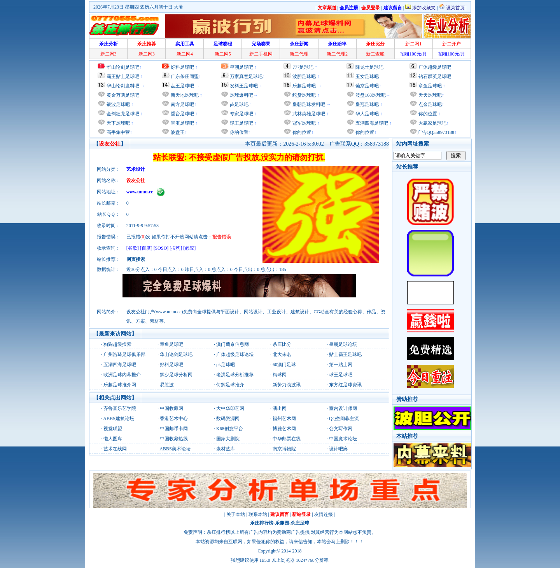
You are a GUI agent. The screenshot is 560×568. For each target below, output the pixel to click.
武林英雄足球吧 (308, 113)
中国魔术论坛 (343, 438)
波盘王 (177, 132)
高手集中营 (117, 132)
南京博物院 (284, 449)
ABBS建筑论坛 (118, 418)
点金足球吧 (429, 104)
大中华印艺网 (230, 408)
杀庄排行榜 (261, 523)
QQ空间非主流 (344, 418)
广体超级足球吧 (434, 67)
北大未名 (282, 354)
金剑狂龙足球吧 (122, 113)
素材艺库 (225, 449)
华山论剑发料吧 (123, 86)
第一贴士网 (340, 364)
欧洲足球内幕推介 (122, 374)
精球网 (280, 374)
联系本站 (257, 514)
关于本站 (235, 514)
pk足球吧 (238, 104)
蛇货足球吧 (304, 95)
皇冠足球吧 (366, 104)
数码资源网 (228, 418)
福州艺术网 (284, 418)
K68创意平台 (229, 428)
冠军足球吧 (303, 123)
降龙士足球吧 (369, 67)
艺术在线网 (115, 449)
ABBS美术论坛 (174, 449)
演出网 (280, 408)
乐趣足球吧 (304, 86)
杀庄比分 (282, 344)
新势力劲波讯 (287, 384)
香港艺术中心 (174, 418)
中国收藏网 (171, 408)
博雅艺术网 (284, 428)
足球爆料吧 (241, 95)
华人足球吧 (366, 113)
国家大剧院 (228, 438)
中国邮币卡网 (174, 428)
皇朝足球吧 (241, 67)
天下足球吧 (117, 123)
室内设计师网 (343, 408)
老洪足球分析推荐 (235, 374)
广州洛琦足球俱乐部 (124, 354)
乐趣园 (282, 523)
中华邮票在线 (287, 438)
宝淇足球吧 (182, 123)
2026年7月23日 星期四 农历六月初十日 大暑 (138, 7)
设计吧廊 (338, 449)
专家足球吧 (241, 113)
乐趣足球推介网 (119, 384)
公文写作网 (340, 428)
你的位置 (238, 132)
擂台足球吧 (182, 113)
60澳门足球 (284, 364)
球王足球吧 (241, 123)
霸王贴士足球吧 (123, 76)
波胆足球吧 (304, 76)
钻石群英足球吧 (434, 76)
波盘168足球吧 (370, 95)
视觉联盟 (112, 428)
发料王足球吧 (244, 86)
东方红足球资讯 (345, 384)
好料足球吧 (182, 67)
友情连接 (323, 514)
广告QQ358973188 (435, 132)
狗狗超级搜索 (117, 344)
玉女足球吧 (367, 76)
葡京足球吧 (367, 86)
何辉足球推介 (230, 384)
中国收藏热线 (174, 438)
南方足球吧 (182, 104)
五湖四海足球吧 (371, 123)
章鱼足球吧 (430, 86)
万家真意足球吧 (246, 76)
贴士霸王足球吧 (345, 354)
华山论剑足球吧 (123, 67)
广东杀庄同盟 (185, 76)
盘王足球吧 (182, 86)
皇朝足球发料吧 (308, 104)
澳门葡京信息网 (232, 344)
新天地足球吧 (184, 95)
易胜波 (167, 384)
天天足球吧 (429, 95)
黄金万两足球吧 (123, 95)
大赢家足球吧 (431, 123)
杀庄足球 (299, 523)
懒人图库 (112, 438)
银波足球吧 (118, 104)
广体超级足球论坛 (235, 354)
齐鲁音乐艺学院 (119, 408)
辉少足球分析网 (176, 374)
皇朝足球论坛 (343, 344)
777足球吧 (302, 67)
